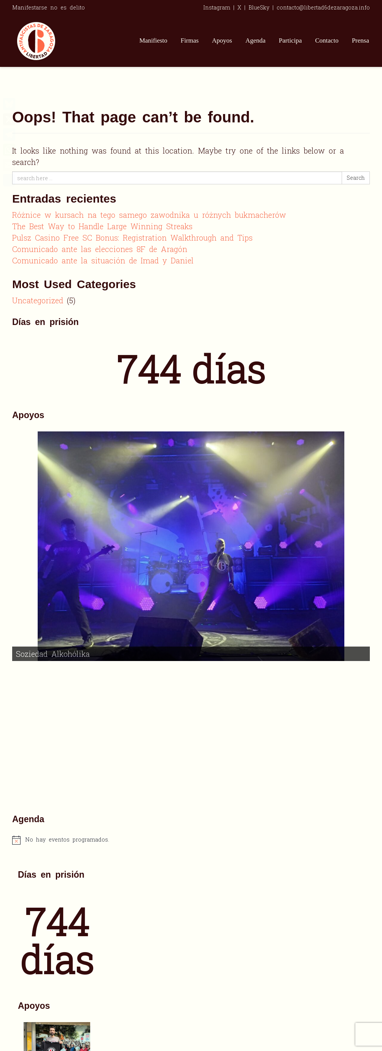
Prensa (360, 40)
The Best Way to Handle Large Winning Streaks (102, 226)
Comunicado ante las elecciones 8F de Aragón (99, 249)
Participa (290, 40)
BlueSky (258, 7)
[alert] (191, 698)
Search (356, 177)
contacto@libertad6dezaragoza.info (323, 7)
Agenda (255, 40)
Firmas (190, 40)
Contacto (326, 40)
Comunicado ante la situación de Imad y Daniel (103, 260)
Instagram (216, 7)
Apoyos (222, 40)
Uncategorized (37, 300)
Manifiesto (153, 40)
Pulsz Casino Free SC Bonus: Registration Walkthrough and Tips (132, 238)
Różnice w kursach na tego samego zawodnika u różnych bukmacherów (149, 215)
